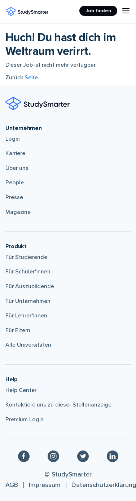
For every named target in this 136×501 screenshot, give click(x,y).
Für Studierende (26, 257)
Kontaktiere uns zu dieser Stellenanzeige (58, 404)
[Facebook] (24, 456)
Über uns (16, 168)
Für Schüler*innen (28, 271)
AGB (11, 485)
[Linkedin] (112, 456)
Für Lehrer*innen (26, 315)
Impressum (45, 485)
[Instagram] (53, 456)
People (14, 182)
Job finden (98, 11)
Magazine (18, 212)
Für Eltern (17, 330)
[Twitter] (83, 456)
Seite (31, 77)
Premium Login (24, 419)
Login (12, 138)
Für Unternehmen (28, 301)
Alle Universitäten (28, 344)
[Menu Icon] (126, 10)
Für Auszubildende (29, 286)
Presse (14, 197)
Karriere (15, 153)
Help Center (20, 390)
